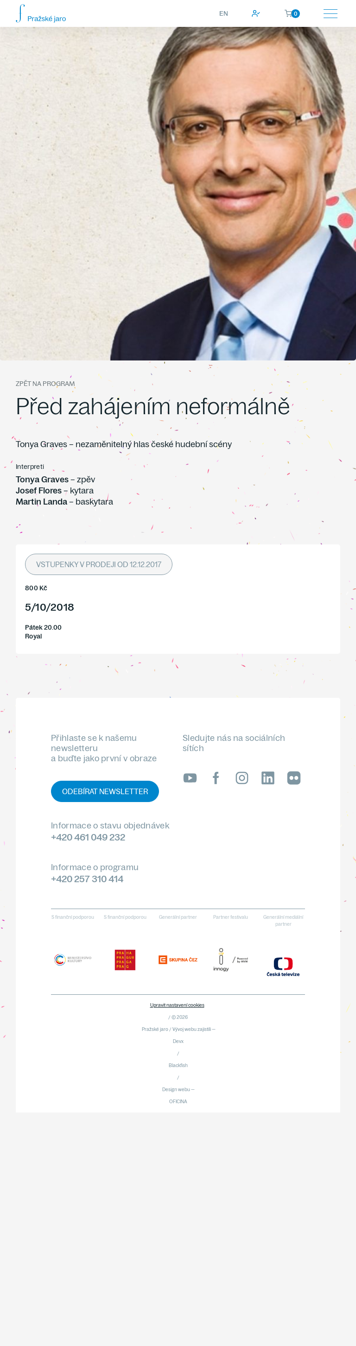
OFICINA (178, 1102)
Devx (178, 1041)
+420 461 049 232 (88, 837)
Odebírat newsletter (105, 791)
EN (223, 13)
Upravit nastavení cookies (177, 1005)
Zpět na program (45, 383)
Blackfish (178, 1065)
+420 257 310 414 (87, 879)
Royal (33, 636)
